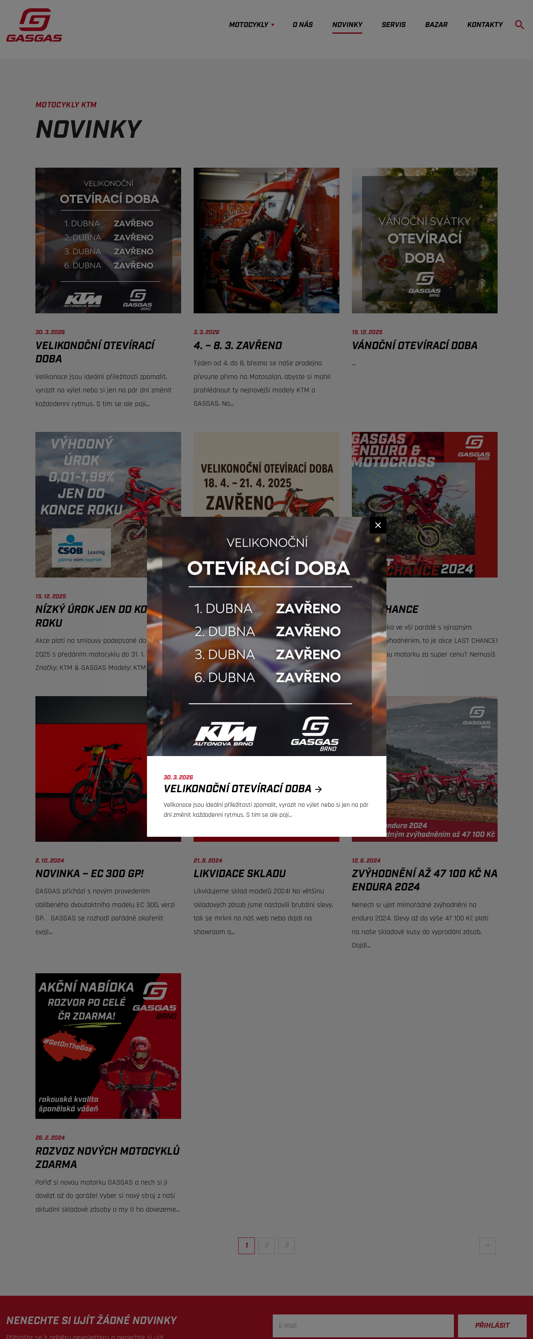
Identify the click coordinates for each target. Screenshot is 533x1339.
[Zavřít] (378, 525)
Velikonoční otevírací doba (245, 789)
